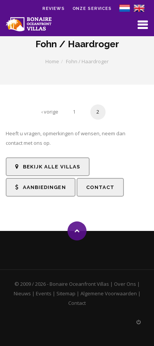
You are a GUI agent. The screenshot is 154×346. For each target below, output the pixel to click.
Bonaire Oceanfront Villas (79, 283)
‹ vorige (49, 111)
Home (52, 61)
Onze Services (92, 8)
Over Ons (125, 283)
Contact (100, 187)
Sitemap (65, 293)
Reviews (53, 8)
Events (43, 293)
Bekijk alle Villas (47, 167)
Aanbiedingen (40, 187)
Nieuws (22, 293)
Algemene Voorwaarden (108, 293)
